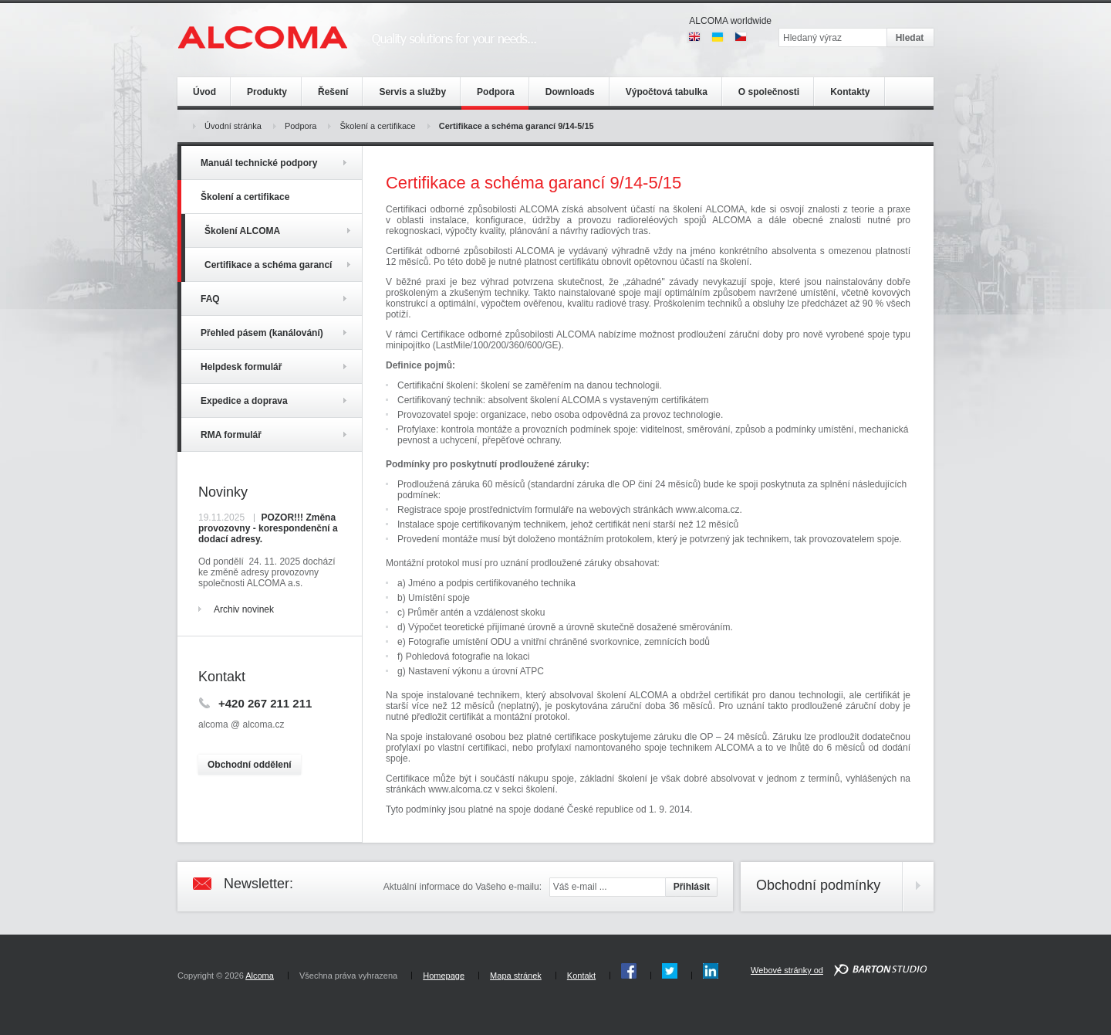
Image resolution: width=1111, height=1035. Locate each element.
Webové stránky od (787, 970)
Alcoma (259, 975)
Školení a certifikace (377, 126)
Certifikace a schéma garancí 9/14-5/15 (516, 126)
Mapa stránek (516, 975)
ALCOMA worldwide (730, 20)
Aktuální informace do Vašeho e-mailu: (462, 886)
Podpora (301, 126)
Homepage (443, 975)
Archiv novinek (244, 609)
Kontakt (581, 975)
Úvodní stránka (233, 126)
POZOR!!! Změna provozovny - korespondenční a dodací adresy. (268, 528)
